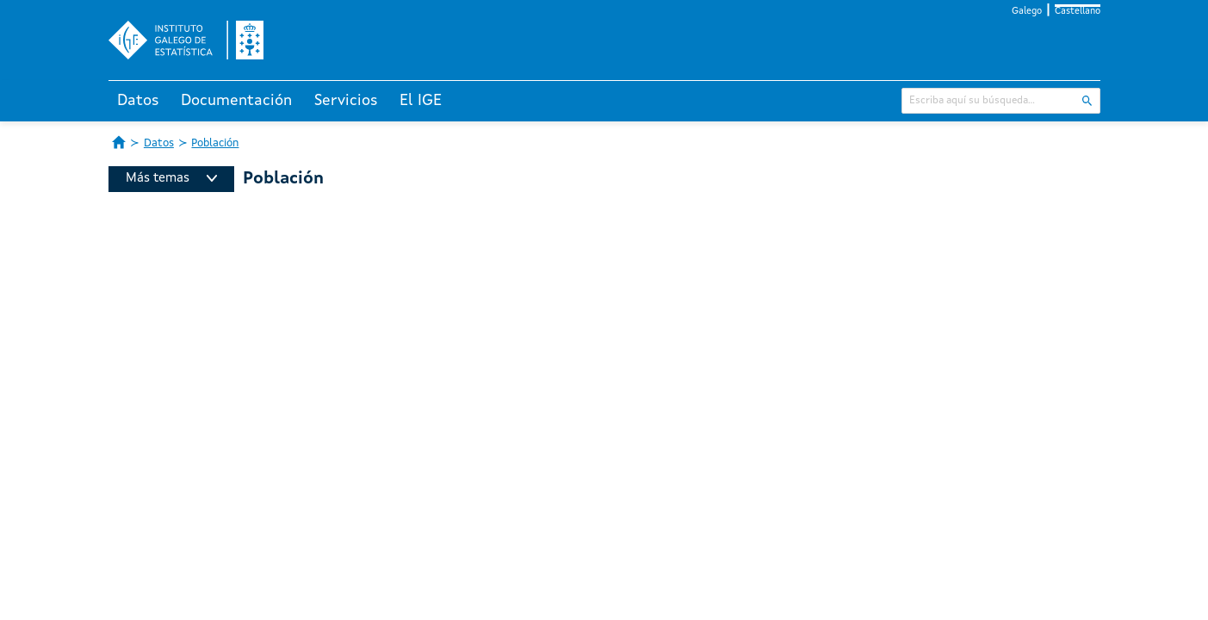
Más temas (171, 178)
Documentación (236, 100)
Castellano (1077, 11)
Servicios (346, 100)
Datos (138, 100)
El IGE (421, 100)
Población (215, 143)
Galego (1027, 11)
